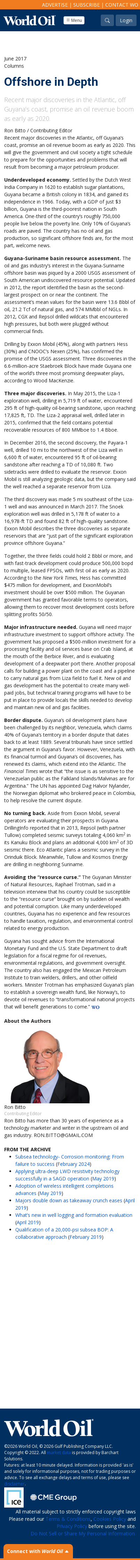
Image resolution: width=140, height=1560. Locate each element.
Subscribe (86, 4)
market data (59, 1452)
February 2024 (73, 1164)
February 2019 (85, 1237)
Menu (74, 20)
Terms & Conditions (68, 1519)
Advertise (55, 4)
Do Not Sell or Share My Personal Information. (83, 1533)
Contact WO (121, 4)
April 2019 (28, 1222)
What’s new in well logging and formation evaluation (73, 1215)
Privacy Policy (72, 1526)
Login (126, 20)
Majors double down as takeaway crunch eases (68, 1200)
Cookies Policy (109, 1519)
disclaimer (14, 1484)
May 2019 (103, 1178)
